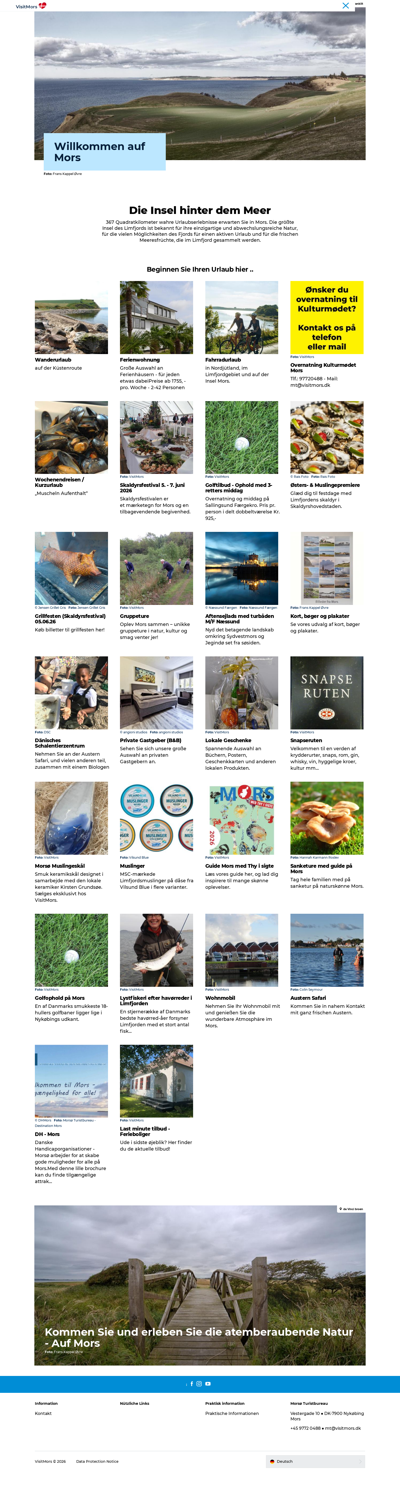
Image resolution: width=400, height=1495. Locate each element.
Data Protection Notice (101, 1485)
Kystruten (376, 5)
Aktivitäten (100, 16)
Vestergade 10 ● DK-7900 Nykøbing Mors (315, 1439)
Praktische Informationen (232, 1436)
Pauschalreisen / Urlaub (238, 16)
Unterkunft (196, 16)
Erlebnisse (129, 16)
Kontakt (47, 1436)
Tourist (358, 5)
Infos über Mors (162, 16)
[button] (313, 1485)
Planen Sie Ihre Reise (290, 16)
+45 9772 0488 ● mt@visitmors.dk (324, 1451)
